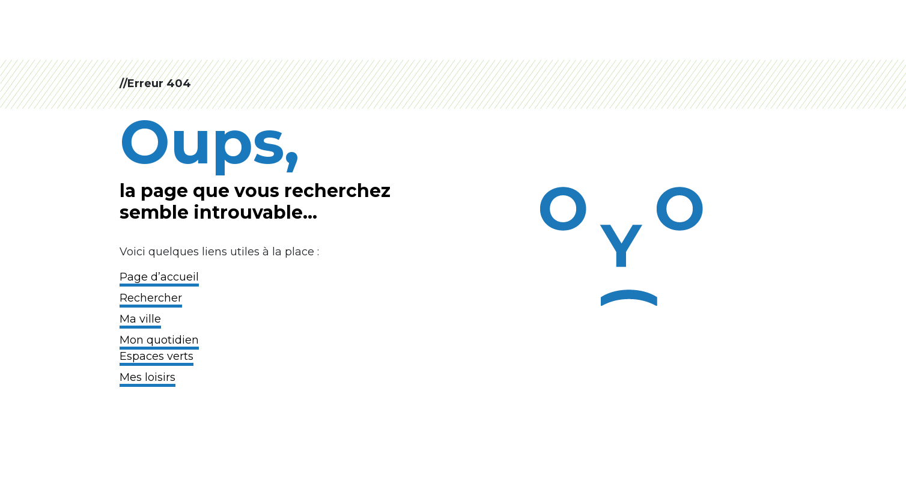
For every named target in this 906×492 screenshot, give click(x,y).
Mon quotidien (159, 340)
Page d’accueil (159, 277)
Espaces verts (156, 356)
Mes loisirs (147, 377)
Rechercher (151, 298)
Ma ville (140, 319)
